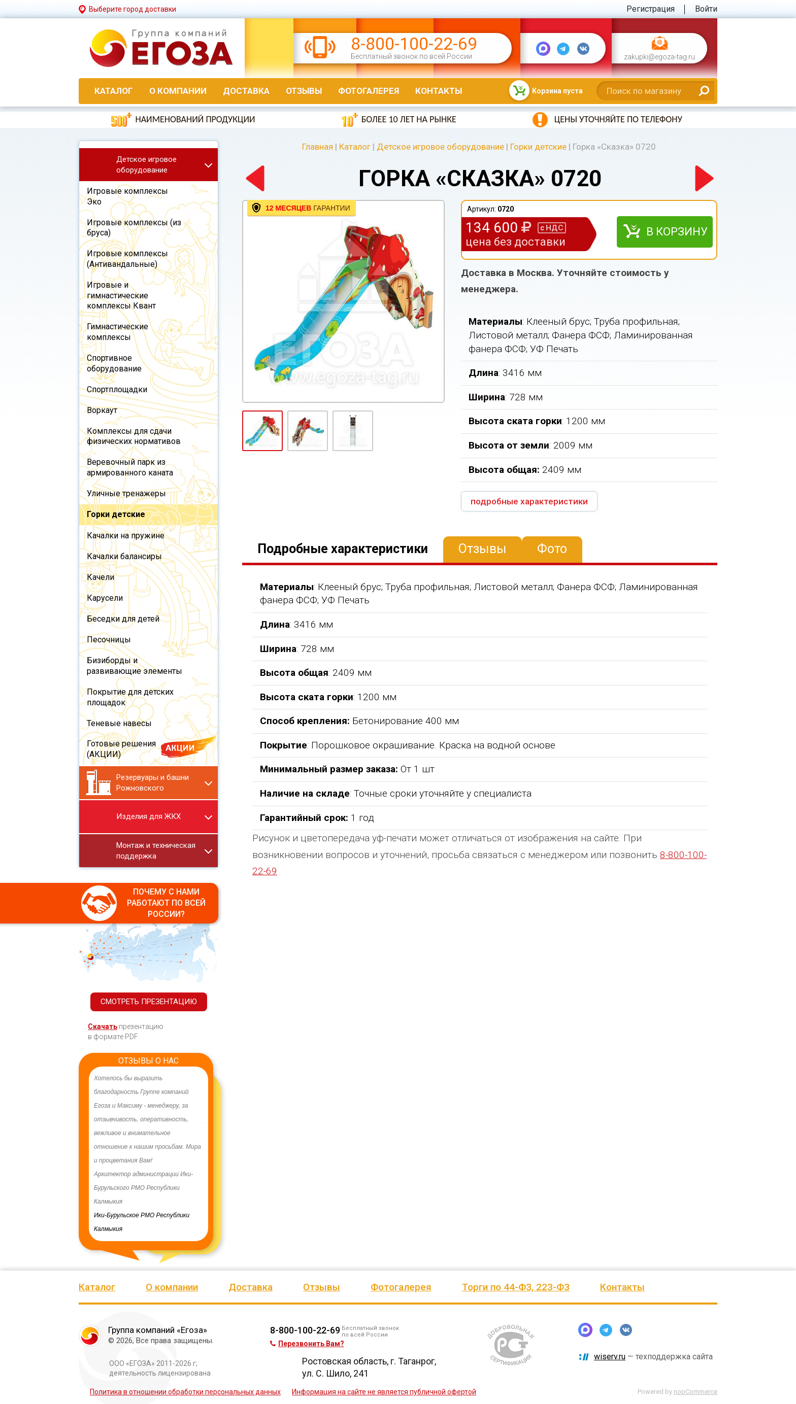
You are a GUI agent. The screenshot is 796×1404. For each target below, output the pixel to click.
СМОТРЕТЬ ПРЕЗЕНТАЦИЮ (149, 1001)
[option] (148, 1154)
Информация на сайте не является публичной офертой (384, 1392)
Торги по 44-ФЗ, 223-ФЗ (516, 1287)
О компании (178, 91)
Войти (706, 9)
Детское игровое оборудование (440, 147)
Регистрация (650, 9)
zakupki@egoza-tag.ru (659, 57)
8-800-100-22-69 (414, 44)
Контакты (438, 91)
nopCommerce (695, 1391)
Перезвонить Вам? (307, 1344)
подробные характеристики (529, 501)
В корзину (677, 231)
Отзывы (304, 91)
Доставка (246, 91)
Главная (317, 147)
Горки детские (538, 147)
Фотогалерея (368, 91)
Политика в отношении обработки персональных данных (185, 1392)
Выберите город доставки (132, 9)
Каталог (113, 91)
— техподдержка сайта (653, 1356)
